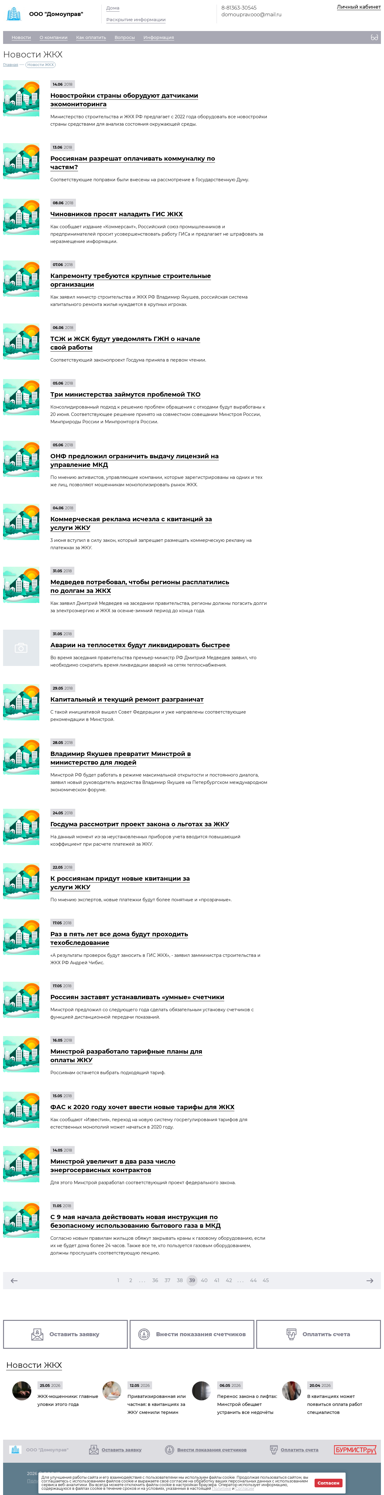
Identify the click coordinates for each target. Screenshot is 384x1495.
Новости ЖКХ (34, 1365)
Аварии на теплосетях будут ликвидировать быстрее (140, 645)
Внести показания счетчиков (212, 1450)
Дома (113, 8)
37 (167, 1280)
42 (229, 1280)
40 (204, 1280)
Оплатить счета (300, 1450)
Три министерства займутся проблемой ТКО (125, 394)
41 (216, 1280)
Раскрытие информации (136, 19)
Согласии (244, 1488)
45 (266, 1280)
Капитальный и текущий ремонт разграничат (127, 699)
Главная (10, 64)
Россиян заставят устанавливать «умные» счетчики (137, 997)
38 (180, 1280)
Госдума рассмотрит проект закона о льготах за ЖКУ (139, 824)
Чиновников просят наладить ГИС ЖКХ (116, 214)
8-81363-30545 (239, 8)
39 (192, 1280)
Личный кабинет (359, 7)
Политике (221, 1488)
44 (253, 1280)
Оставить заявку (122, 1450)
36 (155, 1280)
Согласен (328, 1483)
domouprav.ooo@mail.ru (251, 15)
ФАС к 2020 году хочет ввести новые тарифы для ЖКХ (142, 1107)
